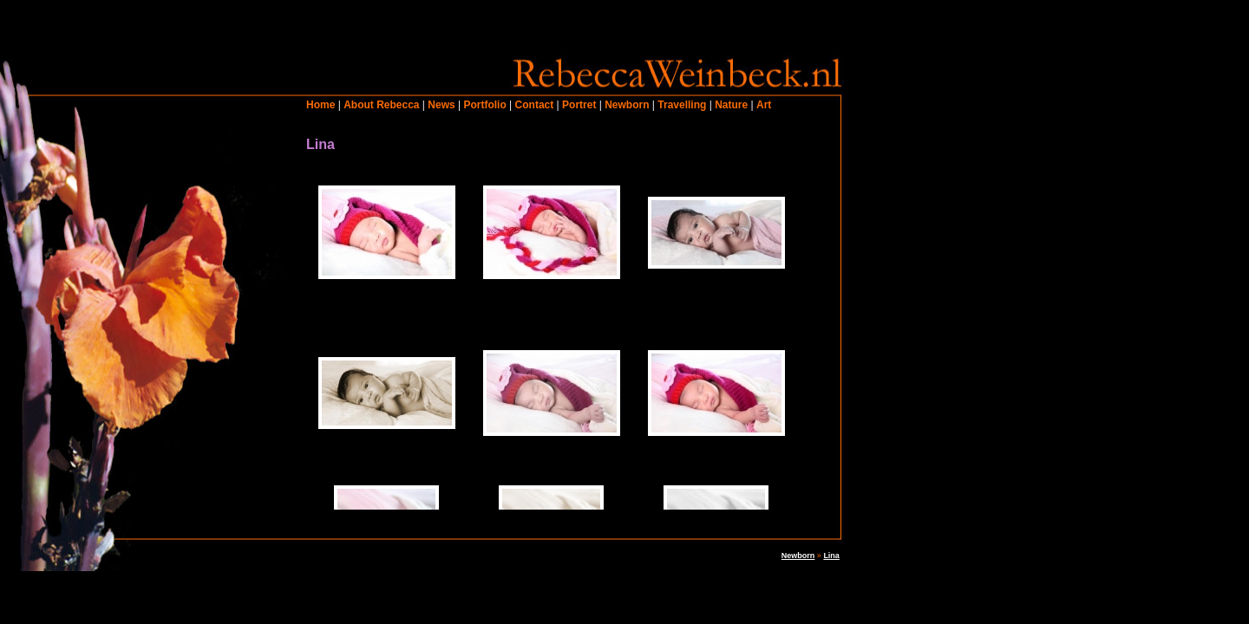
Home (320, 105)
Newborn (627, 105)
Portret (579, 105)
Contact (534, 105)
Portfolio (484, 105)
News (441, 105)
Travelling (681, 105)
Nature (731, 105)
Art (763, 105)
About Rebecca (381, 105)
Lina (831, 555)
